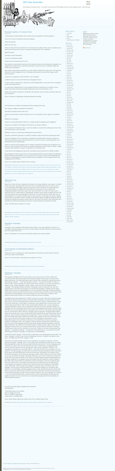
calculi (49, 165)
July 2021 (69, 92)
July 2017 (69, 151)
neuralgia (27, 214)
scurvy (31, 171)
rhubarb (27, 171)
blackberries (42, 165)
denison (31, 167)
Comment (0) (30, 173)
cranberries (23, 167)
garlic (51, 212)
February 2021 (70, 98)
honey (20, 169)
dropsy (25, 402)
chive (33, 212)
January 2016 (69, 181)
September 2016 (70, 167)
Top (38, 463)
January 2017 (69, 161)
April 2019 (69, 119)
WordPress (9, 463)
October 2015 (70, 186)
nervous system (22, 214)
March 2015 (69, 198)
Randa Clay (23, 463)
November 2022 (70, 66)
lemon (32, 169)
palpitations (25, 242)
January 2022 (69, 82)
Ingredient (11, 242)
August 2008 (69, 210)
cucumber (36, 212)
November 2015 (70, 184)
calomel (52, 165)
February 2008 (70, 220)
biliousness (37, 165)
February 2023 (70, 63)
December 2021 (70, 83)
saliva (38, 214)
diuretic (48, 212)
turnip (54, 214)
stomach (43, 171)
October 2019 (70, 115)
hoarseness (17, 169)
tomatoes (54, 171)
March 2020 (69, 109)
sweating (47, 171)
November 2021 (70, 85)
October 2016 (70, 166)
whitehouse (11, 216)
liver (41, 169)
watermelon (19, 173)
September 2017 (70, 147)
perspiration (10, 171)
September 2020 (70, 102)
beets (25, 212)
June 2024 (69, 60)
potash (29, 242)
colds (6, 167)
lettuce (38, 169)
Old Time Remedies (33, 2)
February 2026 (70, 46)
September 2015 (70, 188)
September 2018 (70, 130)
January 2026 (69, 48)
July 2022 (69, 72)
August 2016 (69, 169)
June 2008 (69, 213)
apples (20, 165)
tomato (47, 214)
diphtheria (43, 167)
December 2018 (70, 125)
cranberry (27, 167)
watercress (15, 173)
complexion (9, 167)
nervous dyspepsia (49, 169)
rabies (35, 266)
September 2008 (70, 208)
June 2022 (69, 73)
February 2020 (70, 110)
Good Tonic (69, 33)
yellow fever (24, 173)
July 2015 (69, 191)
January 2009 (69, 201)
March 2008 (69, 218)
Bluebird (15, 463)
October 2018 (70, 129)
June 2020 (69, 104)
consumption (14, 167)
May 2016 (69, 174)
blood (28, 212)
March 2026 (69, 45)
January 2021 (69, 100)
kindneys (6, 214)
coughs (19, 167)
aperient (17, 165)
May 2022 (69, 75)
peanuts (6, 171)
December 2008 (70, 203)
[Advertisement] (33, 101)
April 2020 (69, 107)
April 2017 (69, 156)
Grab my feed (87, 47)
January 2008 (69, 221)
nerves (17, 214)
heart (22, 242)
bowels (46, 165)
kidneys (31, 402)
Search (88, 4)
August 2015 (69, 189)
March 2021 (69, 97)
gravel (9, 169)
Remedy (11, 165)
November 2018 (70, 127)
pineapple (19, 171)
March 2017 (69, 157)
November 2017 (70, 144)
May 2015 (69, 194)
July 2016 (69, 171)
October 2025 (70, 53)
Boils (68, 35)
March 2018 (69, 137)
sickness (34, 171)
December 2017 (70, 142)
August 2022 (69, 70)
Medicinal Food (10, 180)
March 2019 (69, 120)
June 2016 (69, 173)
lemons (35, 169)
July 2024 (69, 58)
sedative (44, 402)
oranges (57, 169)
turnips (60, 171)
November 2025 (70, 51)
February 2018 (70, 139)
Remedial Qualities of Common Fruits (18, 32)
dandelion (41, 212)
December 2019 (70, 114)
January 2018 (69, 141)
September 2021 (70, 88)
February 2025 (70, 55)
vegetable (6, 216)
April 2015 (69, 196)
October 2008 (70, 206)
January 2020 (69, 112)
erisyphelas (54, 167)
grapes (6, 169)
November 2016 (70, 164)
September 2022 (70, 68)
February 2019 (70, 122)
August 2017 (69, 149)
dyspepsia (47, 167)
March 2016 (69, 178)
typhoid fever (7, 173)
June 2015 (69, 193)
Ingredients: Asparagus (13, 273)
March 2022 (69, 78)
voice (11, 173)
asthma (27, 165)
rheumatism (23, 171)
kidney (58, 212)
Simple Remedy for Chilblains (73, 40)
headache (12, 169)
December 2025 (70, 50)
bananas (31, 165)
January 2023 (69, 65)
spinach (40, 171)
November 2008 (70, 205)
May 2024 (69, 61)
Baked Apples (70, 36)
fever (58, 167)
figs (60, 167)
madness (26, 266)
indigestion (24, 169)
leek (9, 214)
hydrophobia (22, 266)
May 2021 (69, 95)
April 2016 (69, 176)
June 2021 (69, 93)
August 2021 (69, 90)
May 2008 (69, 215)
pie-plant (15, 171)
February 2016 (70, 179)
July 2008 (69, 211)
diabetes (22, 402)
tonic (57, 171)
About (88, 2)
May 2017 (69, 154)
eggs (51, 167)
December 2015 (70, 183)
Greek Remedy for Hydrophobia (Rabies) (19, 249)
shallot (41, 214)
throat (51, 171)
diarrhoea (35, 167)
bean (21, 212)
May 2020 (69, 105)
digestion (39, 167)
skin (37, 171)
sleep (38, 266)
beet (23, 212)
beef (34, 165)
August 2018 (69, 132)
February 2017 (70, 159)
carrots (56, 165)
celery (59, 165)
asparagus (24, 165)
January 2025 (69, 56)
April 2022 (69, 77)
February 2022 (70, 80)
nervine (43, 169)
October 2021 (70, 87)
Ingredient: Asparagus (12, 223)
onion (54, 169)
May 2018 (69, 134)
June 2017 (69, 152)
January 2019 (69, 124)
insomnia (28, 169)
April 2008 (69, 216)
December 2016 (70, 162)
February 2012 (70, 199)
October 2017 (70, 146)
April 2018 (69, 136)
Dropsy (68, 38)
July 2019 (69, 117)
